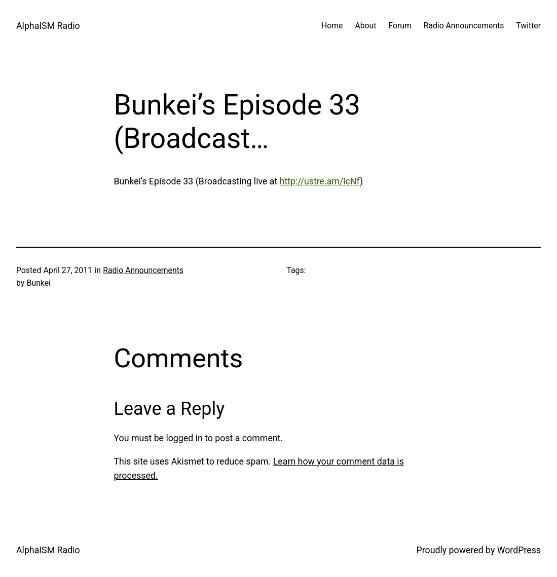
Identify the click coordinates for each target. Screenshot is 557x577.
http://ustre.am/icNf (320, 181)
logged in (184, 438)
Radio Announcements (143, 270)
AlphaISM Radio (48, 26)
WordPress (519, 550)
